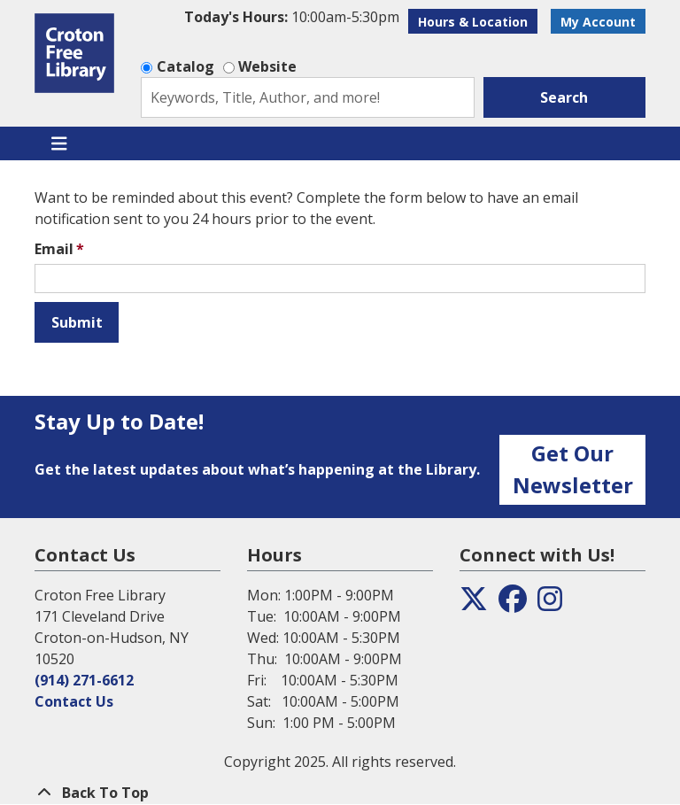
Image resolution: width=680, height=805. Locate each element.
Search (564, 97)
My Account (598, 21)
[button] (291, 17)
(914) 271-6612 (84, 680)
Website (267, 66)
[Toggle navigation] (58, 143)
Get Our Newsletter (573, 468)
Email (54, 249)
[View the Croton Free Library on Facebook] (512, 604)
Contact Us (74, 701)
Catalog (185, 66)
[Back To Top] (340, 792)
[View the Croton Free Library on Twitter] (474, 604)
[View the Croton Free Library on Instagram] (549, 604)
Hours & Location (473, 21)
